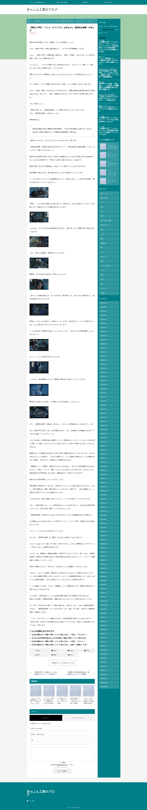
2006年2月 (103, 550)
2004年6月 (103, 611)
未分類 (102, 283)
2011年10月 (103, 378)
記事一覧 (85, 2)
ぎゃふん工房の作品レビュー (38, 2)
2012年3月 (103, 358)
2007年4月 (103, 525)
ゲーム (102, 201)
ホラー (102, 209)
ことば (102, 230)
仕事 (101, 226)
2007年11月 (103, 501)
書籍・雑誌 (103, 197)
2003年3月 (103, 656)
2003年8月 (103, 648)
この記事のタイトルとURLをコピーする (62, 663)
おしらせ (103, 279)
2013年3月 (103, 313)
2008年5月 (103, 489)
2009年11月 (103, 452)
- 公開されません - (38, 734)
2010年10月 (103, 423)
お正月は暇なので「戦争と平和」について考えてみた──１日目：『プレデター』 (59, 634)
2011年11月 (103, 374)
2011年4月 (103, 399)
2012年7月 (103, 342)
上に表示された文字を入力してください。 (62, 764)
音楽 (101, 205)
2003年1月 (103, 664)
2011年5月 (103, 395)
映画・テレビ (104, 193)
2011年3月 (103, 403)
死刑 (101, 234)
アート (102, 246)
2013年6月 (103, 305)
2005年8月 (103, 570)
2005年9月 (103, 566)
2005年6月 (103, 574)
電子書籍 (103, 238)
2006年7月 (103, 542)
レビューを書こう (105, 258)
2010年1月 (103, 448)
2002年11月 (103, 672)
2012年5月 (103, 350)
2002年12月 (103, 668)
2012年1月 (103, 366)
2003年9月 (103, 644)
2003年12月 (103, 636)
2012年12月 (103, 321)
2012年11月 (103, 325)
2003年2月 (103, 660)
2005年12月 (103, 558)
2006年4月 (103, 546)
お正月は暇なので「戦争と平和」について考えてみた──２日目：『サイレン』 (59, 641)
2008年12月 (103, 480)
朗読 (101, 254)
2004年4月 (103, 619)
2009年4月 (103, 472)
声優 (101, 213)
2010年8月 (103, 431)
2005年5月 (103, 578)
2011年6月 (103, 391)
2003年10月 (103, 640)
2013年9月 (103, 297)
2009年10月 (103, 456)
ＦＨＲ (102, 262)
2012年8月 (103, 338)
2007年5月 (103, 521)
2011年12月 (103, 370)
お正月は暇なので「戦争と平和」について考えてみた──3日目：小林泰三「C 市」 (60, 644)
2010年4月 (103, 444)
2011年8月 (103, 382)
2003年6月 (103, 652)
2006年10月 (103, 538)
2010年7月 (103, 436)
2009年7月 (103, 468)
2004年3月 (103, 623)
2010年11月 (103, 419)
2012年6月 (103, 346)
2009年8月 (103, 464)
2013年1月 (103, 317)
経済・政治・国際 (61, 2)
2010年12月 (103, 415)
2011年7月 (103, 387)
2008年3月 (103, 493)
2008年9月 (103, 485)
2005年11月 (103, 562)
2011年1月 (103, 411)
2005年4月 (103, 583)
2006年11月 (103, 534)
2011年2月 (103, 407)
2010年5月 (103, 440)
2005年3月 (103, 587)
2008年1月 (103, 497)
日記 (101, 275)
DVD (101, 266)
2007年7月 (103, 513)
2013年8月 (103, 301)
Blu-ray (102, 270)
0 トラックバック (78, 718)
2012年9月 (103, 334)
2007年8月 (103, 509)
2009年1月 (103, 476)
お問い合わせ (109, 2)
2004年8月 (103, 603)
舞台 (101, 242)
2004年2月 (103, 627)
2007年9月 (103, 505)
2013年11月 (103, 293)
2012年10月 (103, 329)
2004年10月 (103, 595)
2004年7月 (103, 607)
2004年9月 (103, 599)
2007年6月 (103, 517)
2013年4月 (103, 309)
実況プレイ (103, 250)
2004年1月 (103, 631)
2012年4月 (103, 354)
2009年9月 (103, 460)
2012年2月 (103, 362)
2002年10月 (103, 676)
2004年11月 (103, 591)
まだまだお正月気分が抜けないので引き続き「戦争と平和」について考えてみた (59, 638)
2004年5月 (103, 615)
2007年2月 (103, 529)
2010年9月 (103, 427)
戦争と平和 (103, 222)
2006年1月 (103, 554)
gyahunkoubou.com (108, 29)
